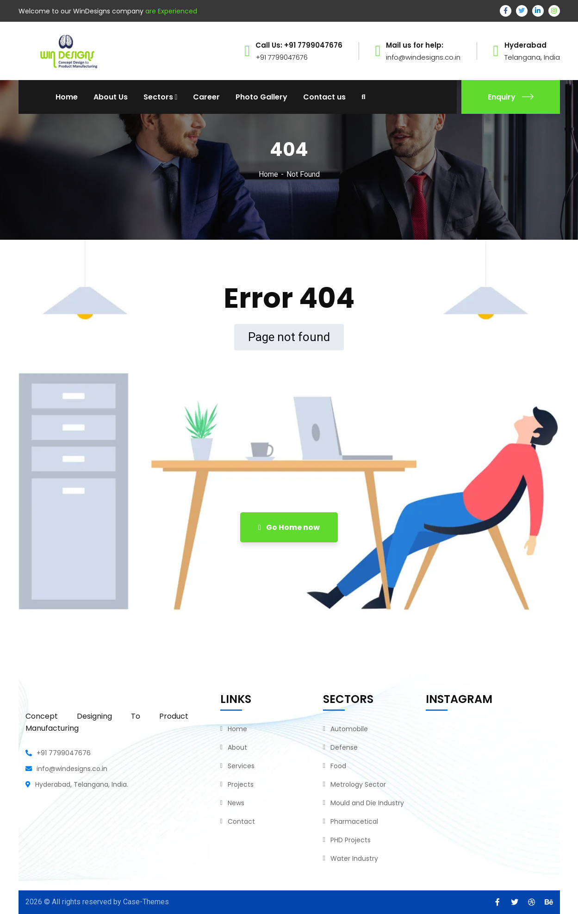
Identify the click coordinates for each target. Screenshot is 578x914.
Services (241, 766)
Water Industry (354, 858)
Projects (241, 784)
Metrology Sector (358, 784)
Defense (344, 747)
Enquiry (511, 97)
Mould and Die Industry (367, 803)
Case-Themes (146, 901)
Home (268, 174)
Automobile (349, 729)
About (237, 747)
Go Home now (289, 527)
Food (338, 766)
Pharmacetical (354, 821)
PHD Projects (350, 840)
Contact (241, 821)
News (236, 803)
